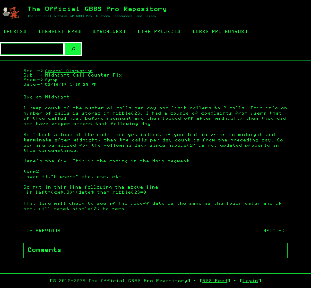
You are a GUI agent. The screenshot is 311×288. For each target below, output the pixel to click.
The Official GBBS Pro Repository (97, 9)
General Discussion (69, 71)
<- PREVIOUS (43, 231)
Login (250, 281)
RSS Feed (214, 281)
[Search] (73, 49)
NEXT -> (274, 231)
